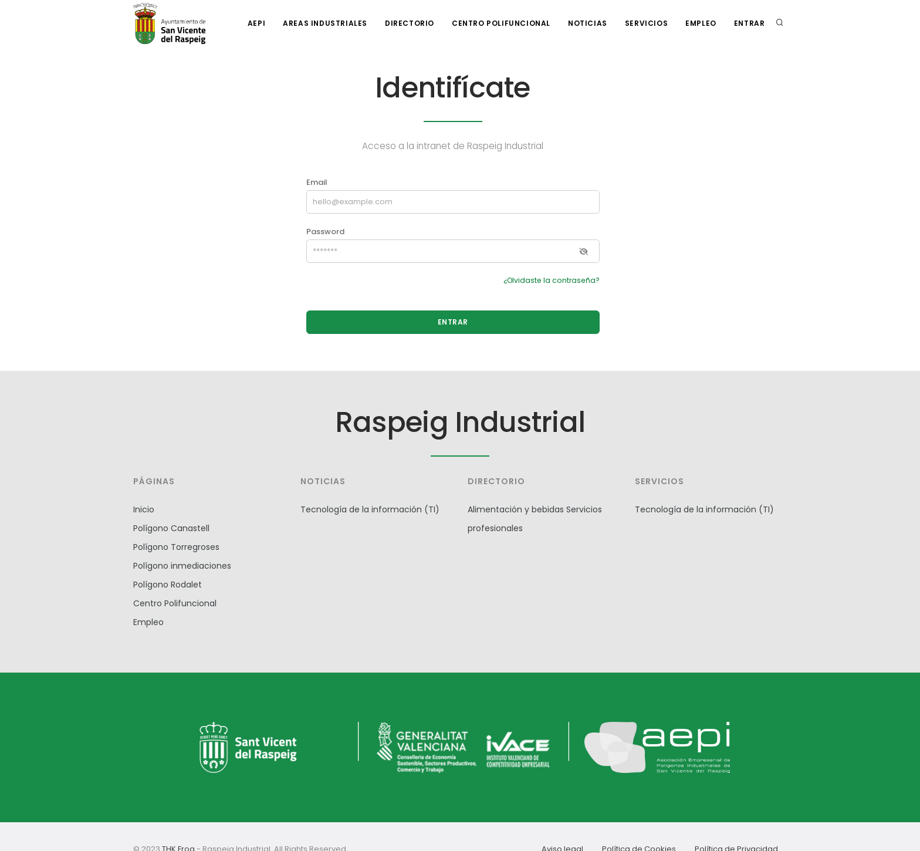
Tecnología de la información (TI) (369, 509)
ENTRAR (453, 322)
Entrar (749, 23)
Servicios (646, 23)
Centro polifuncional (501, 23)
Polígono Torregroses (176, 547)
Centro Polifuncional (175, 603)
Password (325, 231)
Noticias (587, 23)
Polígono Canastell (171, 528)
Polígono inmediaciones (182, 566)
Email (316, 182)
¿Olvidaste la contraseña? (551, 280)
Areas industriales (325, 23)
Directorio (409, 23)
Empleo (700, 23)
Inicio (143, 509)
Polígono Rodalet (167, 584)
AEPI (256, 23)
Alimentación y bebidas (516, 509)
